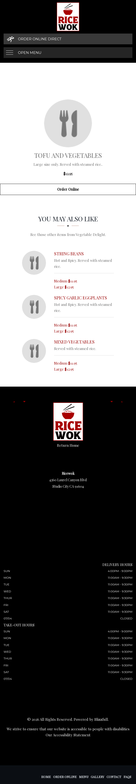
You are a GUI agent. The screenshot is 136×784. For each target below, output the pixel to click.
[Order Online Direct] (68, 39)
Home (46, 777)
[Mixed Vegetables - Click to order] (35, 351)
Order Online (68, 189)
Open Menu (29, 52)
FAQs (127, 777)
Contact (114, 777)
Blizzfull (101, 719)
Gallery (97, 777)
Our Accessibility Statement (68, 734)
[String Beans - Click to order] (35, 263)
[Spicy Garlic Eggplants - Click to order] (35, 307)
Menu (83, 777)
